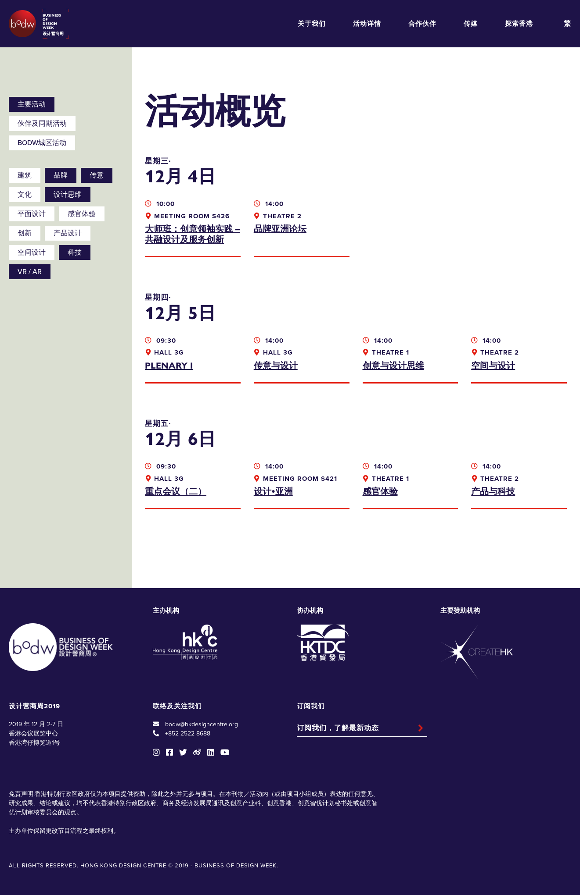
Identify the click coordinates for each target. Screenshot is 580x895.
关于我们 (312, 24)
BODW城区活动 (42, 143)
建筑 (25, 175)
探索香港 (519, 24)
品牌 (61, 175)
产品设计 (68, 233)
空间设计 (32, 252)
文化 (25, 194)
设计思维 (68, 194)
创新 (25, 233)
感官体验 (82, 214)
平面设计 (32, 214)
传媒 (471, 24)
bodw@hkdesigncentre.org (201, 724)
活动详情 (367, 24)
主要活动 (32, 104)
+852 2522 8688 (187, 733)
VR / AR (30, 271)
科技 (75, 252)
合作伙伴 (422, 24)
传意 (97, 175)
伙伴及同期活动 (42, 123)
